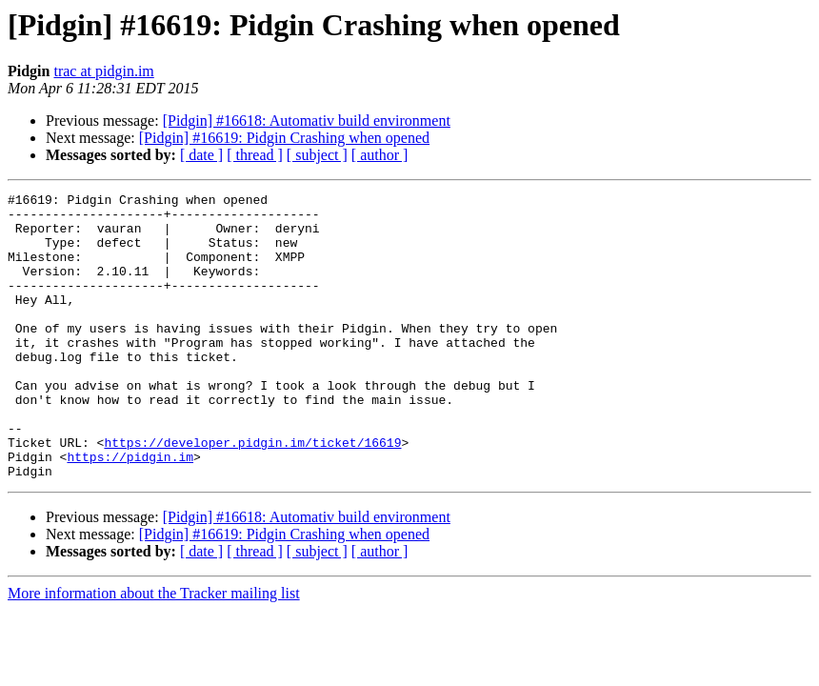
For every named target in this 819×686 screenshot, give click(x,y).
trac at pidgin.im (103, 71)
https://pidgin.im (130, 510)
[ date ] (201, 155)
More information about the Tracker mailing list (154, 650)
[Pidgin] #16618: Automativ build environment (306, 120)
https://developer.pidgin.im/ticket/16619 (252, 493)
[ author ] (380, 155)
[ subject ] (317, 155)
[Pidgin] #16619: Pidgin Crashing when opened (284, 138)
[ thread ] (255, 155)
